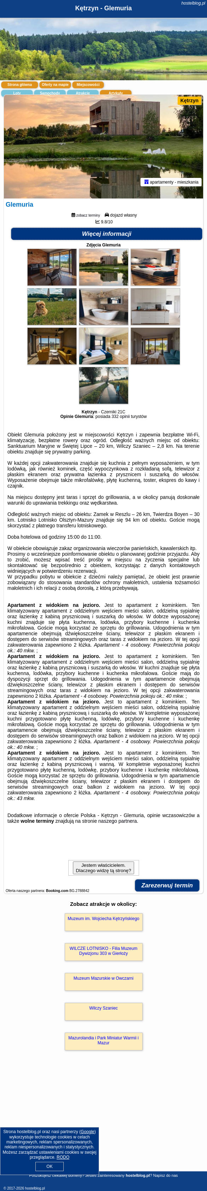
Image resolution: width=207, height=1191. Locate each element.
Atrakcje (83, 93)
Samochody (50, 93)
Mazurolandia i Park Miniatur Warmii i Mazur (103, 1040)
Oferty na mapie (55, 85)
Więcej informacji (107, 233)
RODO (63, 1157)
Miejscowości (88, 85)
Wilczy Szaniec (103, 1008)
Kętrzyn (189, 100)
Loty (17, 93)
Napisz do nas (165, 1175)
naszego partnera (117, 821)
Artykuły (116, 93)
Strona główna (19, 85)
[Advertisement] (103, 1121)
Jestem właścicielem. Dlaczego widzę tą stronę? (103, 868)
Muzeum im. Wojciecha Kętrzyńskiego (103, 918)
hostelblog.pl (193, 3)
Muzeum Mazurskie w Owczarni (103, 978)
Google (87, 1131)
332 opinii (120, 416)
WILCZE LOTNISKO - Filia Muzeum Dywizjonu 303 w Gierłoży (103, 951)
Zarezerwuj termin (167, 885)
